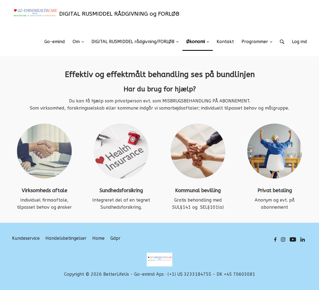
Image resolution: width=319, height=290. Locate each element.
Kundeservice (26, 238)
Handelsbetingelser (66, 238)
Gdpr (115, 238)
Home (98, 238)
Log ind (299, 41)
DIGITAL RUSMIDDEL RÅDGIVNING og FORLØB (95, 13)
